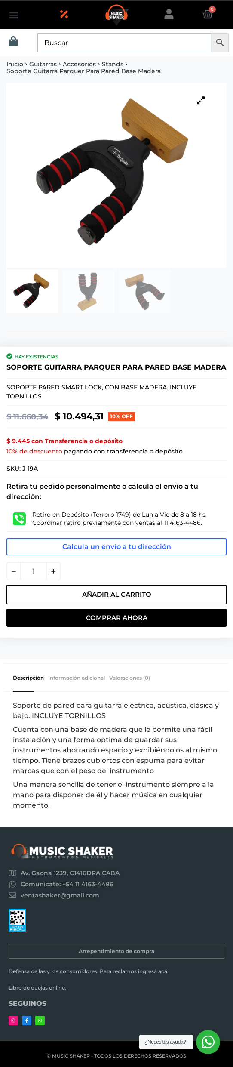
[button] (13, 15)
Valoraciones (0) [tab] (129, 678)
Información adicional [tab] (76, 678)
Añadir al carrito (116, 594)
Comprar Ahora (116, 618)
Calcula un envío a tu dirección (116, 547)
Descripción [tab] (28, 678)
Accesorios (79, 64)
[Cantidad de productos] (33, 571)
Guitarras (43, 64)
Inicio (14, 64)
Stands (112, 64)
